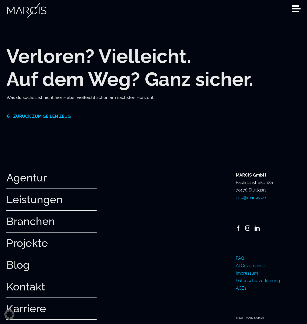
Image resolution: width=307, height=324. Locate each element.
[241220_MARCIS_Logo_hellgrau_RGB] (26, 4)
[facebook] (238, 228)
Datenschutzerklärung (258, 280)
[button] (9, 314)
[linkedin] (257, 228)
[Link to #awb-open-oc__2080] (296, 8)
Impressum (247, 273)
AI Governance (250, 265)
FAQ (240, 258)
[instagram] (247, 228)
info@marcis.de (251, 197)
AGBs (241, 288)
